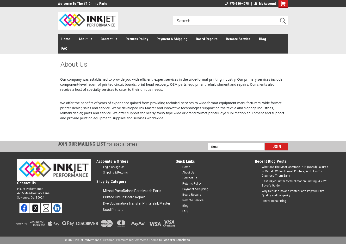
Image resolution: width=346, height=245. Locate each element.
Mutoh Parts (151, 191)
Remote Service (238, 39)
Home (65, 39)
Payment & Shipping (172, 39)
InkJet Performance (88, 240)
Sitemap (108, 240)
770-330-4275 (237, 4)
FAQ (64, 48)
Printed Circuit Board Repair (124, 197)
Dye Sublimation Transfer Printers (128, 203)
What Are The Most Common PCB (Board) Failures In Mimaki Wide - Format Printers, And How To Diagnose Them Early (295, 171)
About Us (85, 39)
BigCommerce (138, 240)
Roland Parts (132, 191)
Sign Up (119, 167)
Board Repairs (206, 39)
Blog (262, 39)
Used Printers (113, 210)
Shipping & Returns (115, 172)
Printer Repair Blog (274, 201)
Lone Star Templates (176, 240)
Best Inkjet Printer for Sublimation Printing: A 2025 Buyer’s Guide (294, 183)
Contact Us (109, 39)
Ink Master (162, 203)
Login (106, 167)
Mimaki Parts (113, 191)
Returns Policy (137, 39)
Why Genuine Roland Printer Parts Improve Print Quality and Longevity (293, 193)
